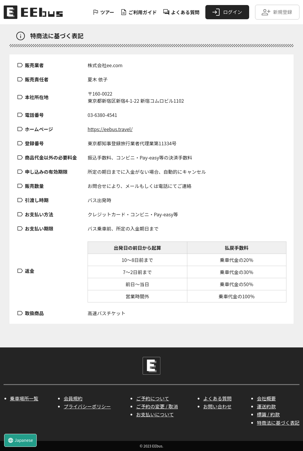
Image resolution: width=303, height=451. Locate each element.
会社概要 (266, 398)
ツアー (103, 12)
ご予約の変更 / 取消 (157, 406)
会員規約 (73, 398)
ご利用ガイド (138, 12)
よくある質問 (181, 12)
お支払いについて (155, 414)
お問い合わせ (217, 406)
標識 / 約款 (268, 414)
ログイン (226, 12)
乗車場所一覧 (24, 398)
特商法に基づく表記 (278, 422)
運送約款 (266, 406)
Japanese (20, 440)
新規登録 (276, 12)
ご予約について (152, 398)
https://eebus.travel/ (110, 129)
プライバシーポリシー (87, 406)
